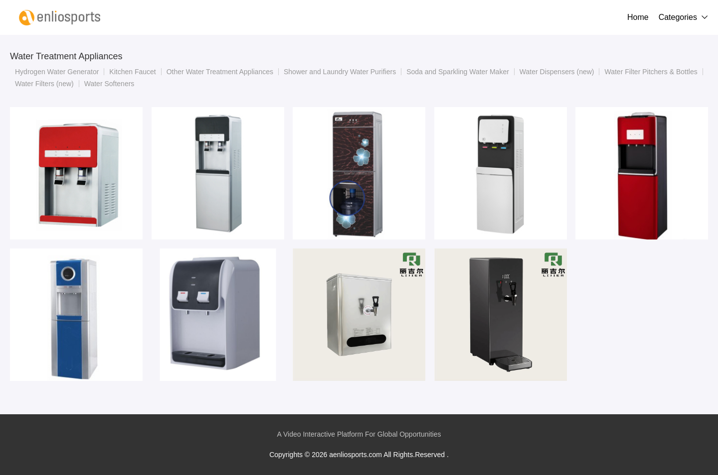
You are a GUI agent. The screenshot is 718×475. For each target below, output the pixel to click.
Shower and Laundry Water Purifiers (340, 71)
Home (638, 17)
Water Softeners (109, 83)
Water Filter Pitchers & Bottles (650, 71)
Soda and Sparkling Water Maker (457, 71)
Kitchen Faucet (132, 71)
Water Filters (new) (44, 83)
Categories (678, 17)
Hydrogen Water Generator (57, 71)
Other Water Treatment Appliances (220, 71)
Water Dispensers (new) (557, 71)
